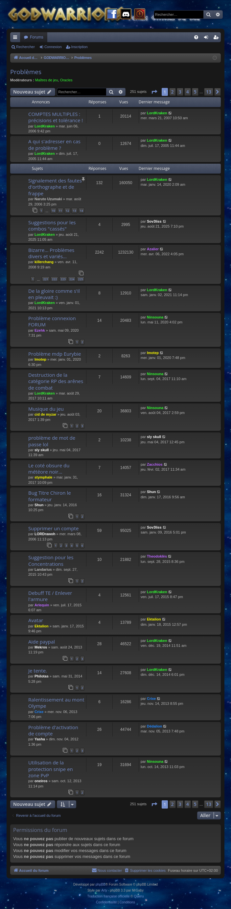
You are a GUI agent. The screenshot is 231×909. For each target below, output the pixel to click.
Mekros (41, 647)
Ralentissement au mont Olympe (56, 702)
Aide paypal (41, 641)
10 (53, 210)
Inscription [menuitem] (217, 38)
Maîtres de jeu (46, 80)
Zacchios (155, 464)
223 (63, 279)
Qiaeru (139, 896)
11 (60, 210)
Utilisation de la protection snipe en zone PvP (50, 769)
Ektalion (42, 626)
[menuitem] (196, 37)
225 (80, 279)
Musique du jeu (46, 408)
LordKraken (45, 126)
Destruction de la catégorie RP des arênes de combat (55, 381)
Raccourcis (16, 38)
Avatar (35, 620)
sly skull (42, 450)
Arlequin (42, 605)
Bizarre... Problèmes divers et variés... (51, 253)
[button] (154, 92)
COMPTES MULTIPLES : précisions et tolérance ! (55, 117)
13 (74, 210)
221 (45, 279)
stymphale (43, 477)
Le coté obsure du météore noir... (48, 468)
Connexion (53, 47)
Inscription (79, 47)
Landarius (43, 569)
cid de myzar (46, 414)
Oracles (66, 80)
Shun (39, 505)
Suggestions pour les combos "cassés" (52, 225)
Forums (36, 37)
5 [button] (195, 92)
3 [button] (180, 92)
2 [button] (172, 92)
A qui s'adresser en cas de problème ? (54, 144)
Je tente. (37, 670)
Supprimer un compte (53, 528)
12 (67, 210)
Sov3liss (154, 221)
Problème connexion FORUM (52, 321)
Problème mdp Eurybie (54, 353)
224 (71, 279)
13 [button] (208, 92)
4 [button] (187, 92)
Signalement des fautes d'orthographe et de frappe (55, 187)
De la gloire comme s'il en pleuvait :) (54, 294)
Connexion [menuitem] (207, 38)
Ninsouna (155, 317)
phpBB (100, 884)
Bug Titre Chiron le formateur (49, 495)
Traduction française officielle (108, 896)
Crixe (39, 712)
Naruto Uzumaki (48, 199)
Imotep (40, 359)
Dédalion (154, 726)
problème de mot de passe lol (51, 440)
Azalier (153, 249)
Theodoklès (157, 556)
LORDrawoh (45, 534)
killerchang (44, 262)
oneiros (41, 781)
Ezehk (40, 330)
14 (81, 210)
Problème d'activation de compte (53, 730)
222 (54, 279)
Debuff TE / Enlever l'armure (50, 596)
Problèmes (25, 72)
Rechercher (25, 47)
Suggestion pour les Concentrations (50, 560)
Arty (104, 890)
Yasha (40, 739)
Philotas (42, 676)
